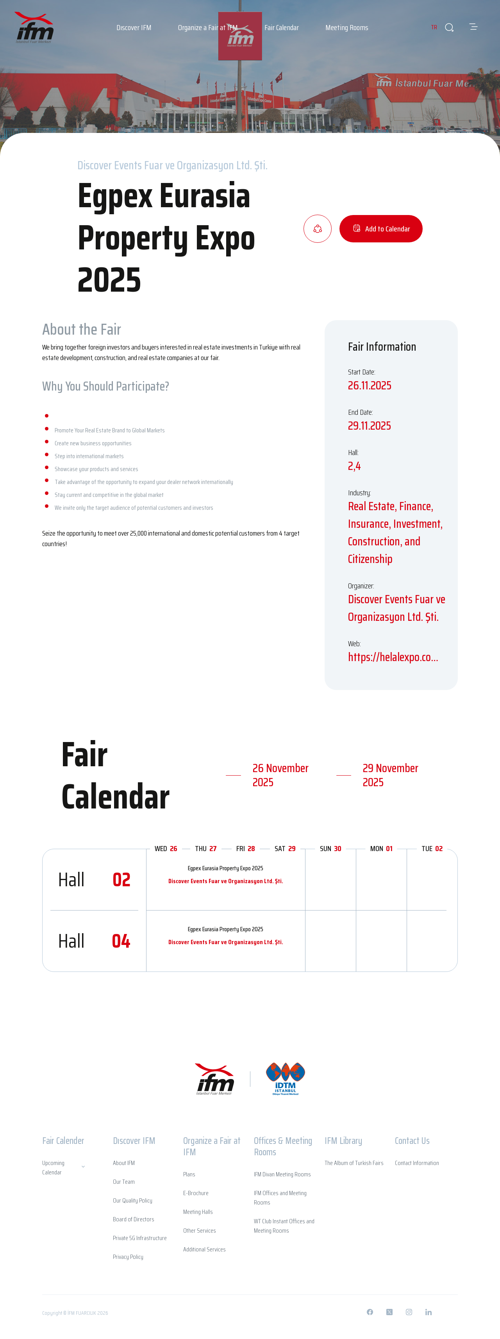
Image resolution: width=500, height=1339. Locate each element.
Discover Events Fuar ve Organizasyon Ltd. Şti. (225, 881)
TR (429, 27)
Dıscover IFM (134, 27)
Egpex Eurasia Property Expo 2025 (225, 868)
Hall (94, 879)
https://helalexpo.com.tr (397, 657)
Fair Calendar (281, 27)
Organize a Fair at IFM (208, 27)
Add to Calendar (381, 228)
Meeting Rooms (346, 27)
